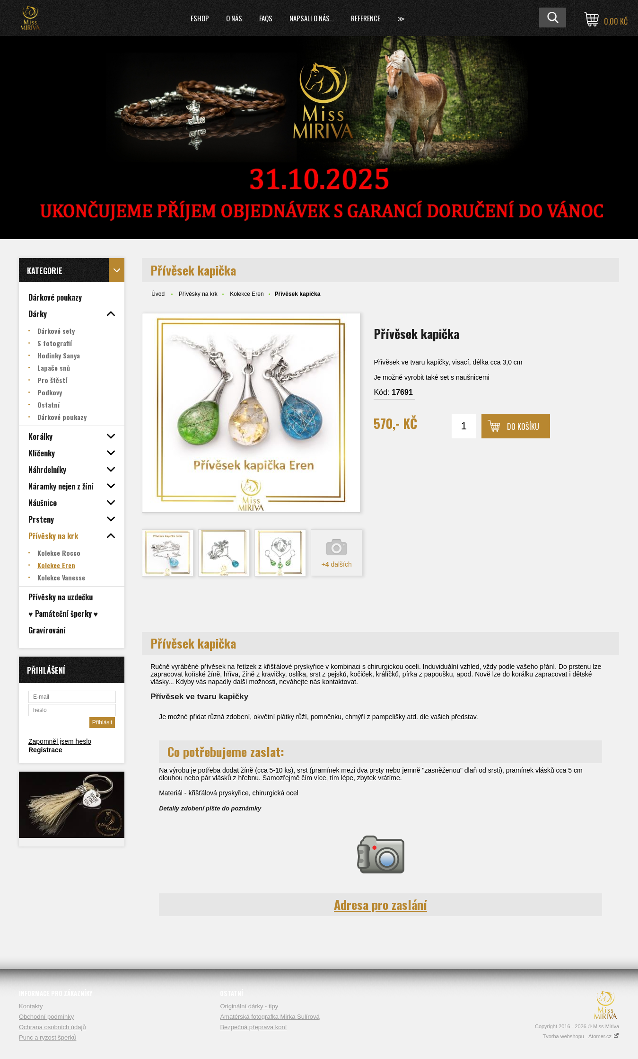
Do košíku (523, 426)
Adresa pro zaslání (380, 904)
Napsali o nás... (311, 18)
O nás (234, 18)
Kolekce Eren (246, 294)
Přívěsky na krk (198, 294)
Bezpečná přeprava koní (253, 1027)
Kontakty (31, 1006)
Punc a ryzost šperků (47, 1037)
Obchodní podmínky (46, 1016)
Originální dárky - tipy (249, 1006)
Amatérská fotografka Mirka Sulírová (269, 1016)
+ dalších (337, 564)
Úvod (158, 294)
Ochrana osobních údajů (52, 1027)
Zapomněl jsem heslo (59, 741)
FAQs (265, 18)
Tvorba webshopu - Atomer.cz (580, 1036)
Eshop (200, 18)
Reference (365, 18)
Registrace (45, 750)
